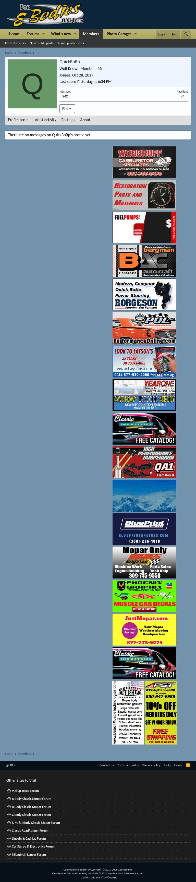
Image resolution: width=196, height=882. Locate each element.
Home (14, 33)
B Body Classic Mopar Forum (31, 807)
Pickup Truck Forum (25, 791)
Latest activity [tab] (44, 119)
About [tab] (85, 119)
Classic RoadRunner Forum (30, 831)
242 (65, 96)
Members (91, 33)
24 (182, 96)
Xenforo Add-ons (99, 877)
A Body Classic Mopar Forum (31, 799)
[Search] (186, 34)
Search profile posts (70, 43)
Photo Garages (119, 33)
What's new (61, 33)
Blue (11, 765)
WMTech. (116, 873)
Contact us (107, 765)
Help (167, 765)
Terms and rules (128, 765)
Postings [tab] (68, 119)
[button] (43, 34)
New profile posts (41, 43)
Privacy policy (151, 765)
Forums (33, 33)
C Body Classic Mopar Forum (31, 815)
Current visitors (15, 43)
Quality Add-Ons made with (68, 873)
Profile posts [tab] (18, 119)
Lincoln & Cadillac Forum (29, 838)
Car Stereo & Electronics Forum (33, 846)
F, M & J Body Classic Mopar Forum (36, 823)
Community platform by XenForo (98, 869)
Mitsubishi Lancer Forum (29, 854)
